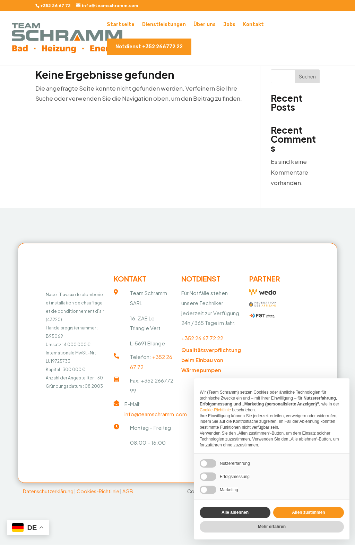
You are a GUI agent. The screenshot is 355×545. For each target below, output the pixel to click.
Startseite (121, 24)
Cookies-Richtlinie (98, 492)
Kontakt (253, 24)
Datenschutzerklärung (48, 492)
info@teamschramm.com (155, 415)
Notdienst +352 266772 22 (149, 47)
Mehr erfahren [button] (272, 526)
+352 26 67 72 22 (202, 339)
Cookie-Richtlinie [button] (215, 410)
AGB (127, 492)
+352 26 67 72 (55, 5)
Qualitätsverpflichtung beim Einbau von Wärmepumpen (211, 361)
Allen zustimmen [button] (308, 512)
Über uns (204, 24)
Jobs (229, 24)
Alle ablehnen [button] (235, 512)
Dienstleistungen (164, 24)
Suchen (307, 76)
